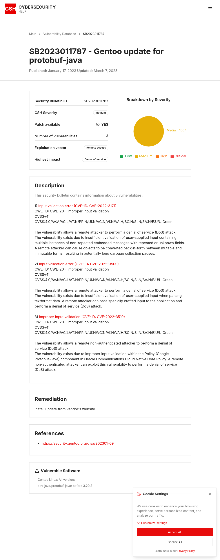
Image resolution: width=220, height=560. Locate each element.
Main (32, 34)
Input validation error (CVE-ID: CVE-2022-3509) (79, 264)
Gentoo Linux (47, 479)
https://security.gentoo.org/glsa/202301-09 (78, 443)
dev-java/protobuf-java (54, 486)
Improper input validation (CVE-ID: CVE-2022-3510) (82, 317)
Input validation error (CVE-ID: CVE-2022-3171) (77, 206)
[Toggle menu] (210, 8)
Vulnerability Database (59, 34)
